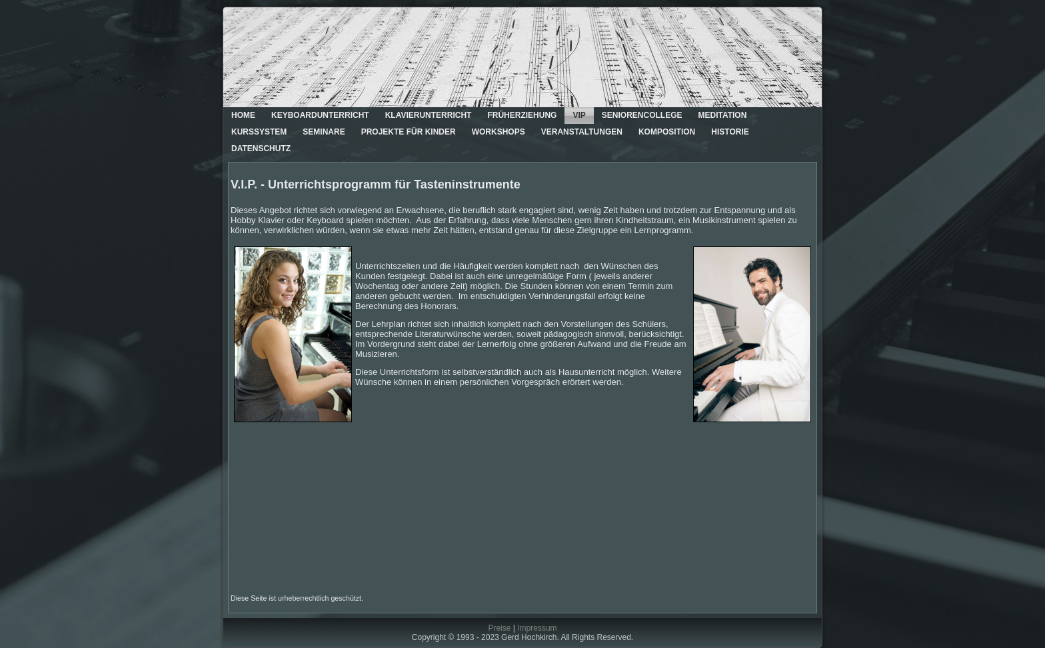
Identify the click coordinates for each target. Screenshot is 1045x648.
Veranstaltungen (581, 132)
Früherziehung (521, 115)
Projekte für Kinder (408, 132)
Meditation (722, 115)
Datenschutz (261, 148)
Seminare (324, 132)
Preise (499, 628)
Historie (729, 132)
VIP (578, 115)
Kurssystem (259, 132)
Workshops (498, 132)
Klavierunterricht (428, 115)
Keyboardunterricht (320, 115)
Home (243, 115)
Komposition (666, 132)
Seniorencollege (642, 115)
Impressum (536, 628)
